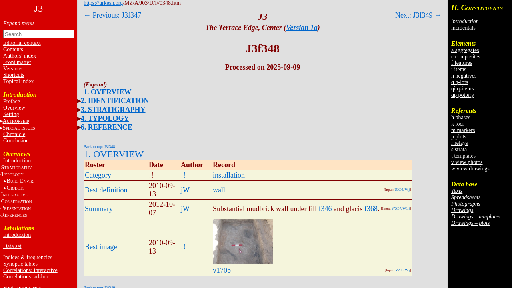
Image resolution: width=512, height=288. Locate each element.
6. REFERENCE (106, 127)
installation (229, 175)
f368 (371, 209)
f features (461, 63)
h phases (460, 117)
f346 (325, 209)
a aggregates (465, 50)
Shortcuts (13, 75)
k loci (457, 124)
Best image (101, 247)
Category (98, 175)
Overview (14, 108)
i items (458, 69)
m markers (463, 130)
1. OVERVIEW (107, 92)
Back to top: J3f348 (99, 146)
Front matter (17, 62)
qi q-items (462, 89)
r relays (459, 143)
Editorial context (22, 43)
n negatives (463, 76)
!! (183, 175)
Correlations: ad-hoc (26, 277)
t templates (463, 156)
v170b (222, 270)
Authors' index (19, 56)
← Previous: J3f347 (112, 15)
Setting (11, 114)
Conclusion (16, 141)
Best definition (106, 190)
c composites (465, 57)
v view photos (467, 162)
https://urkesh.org (103, 3)
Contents (13, 49)
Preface (11, 101)
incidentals (463, 28)
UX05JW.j (402, 190)
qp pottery (462, 95)
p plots (458, 137)
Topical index (18, 81)
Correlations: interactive (30, 270)
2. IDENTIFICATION (115, 101)
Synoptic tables (20, 264)
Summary (99, 209)
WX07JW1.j (401, 208)
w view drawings (470, 169)
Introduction (17, 161)
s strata (459, 149)
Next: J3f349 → (418, 15)
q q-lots (459, 82)
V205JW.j (402, 270)
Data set (12, 246)
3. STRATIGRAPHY (113, 110)
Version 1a (302, 28)
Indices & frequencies (27, 257)
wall (219, 190)
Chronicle (14, 134)
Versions (12, 69)
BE (20, 181)
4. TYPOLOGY (105, 118)
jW (185, 190)
